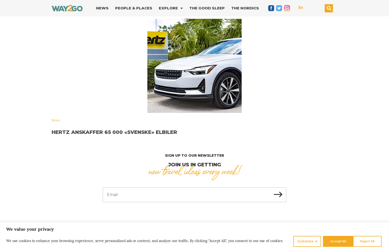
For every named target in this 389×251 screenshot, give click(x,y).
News (102, 8)
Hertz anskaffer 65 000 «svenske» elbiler (114, 132)
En (300, 7)
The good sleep (207, 8)
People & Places (133, 8)
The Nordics (245, 8)
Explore (171, 8)
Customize (302, 241)
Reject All (335, 241)
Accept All (367, 241)
